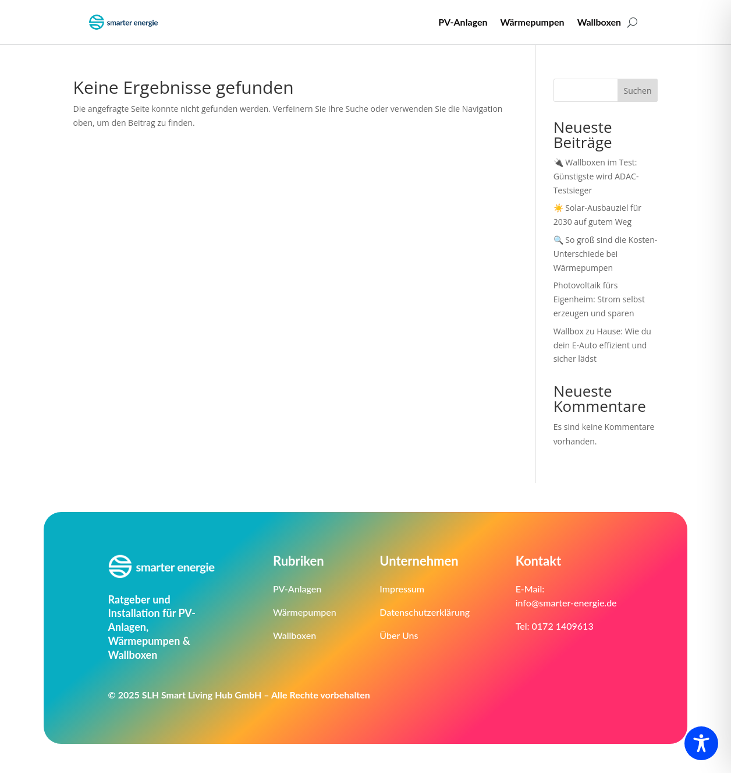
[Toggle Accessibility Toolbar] (701, 743)
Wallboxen (599, 21)
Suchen (638, 90)
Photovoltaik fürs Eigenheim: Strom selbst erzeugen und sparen (599, 299)
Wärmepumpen (533, 21)
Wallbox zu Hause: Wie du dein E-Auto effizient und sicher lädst (602, 345)
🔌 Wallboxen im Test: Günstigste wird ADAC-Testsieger (596, 176)
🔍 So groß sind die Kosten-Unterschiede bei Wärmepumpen (605, 253)
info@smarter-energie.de (566, 602)
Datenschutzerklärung (424, 611)
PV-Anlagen (462, 21)
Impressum (401, 588)
